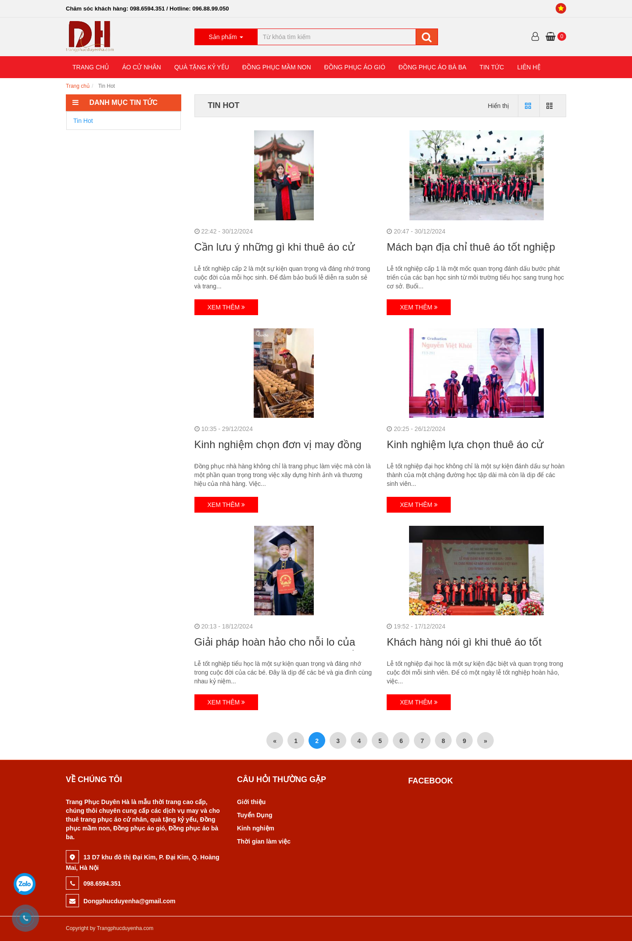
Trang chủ (78, 86)
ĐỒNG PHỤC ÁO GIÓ (354, 67)
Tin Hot (83, 120)
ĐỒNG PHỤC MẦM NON (276, 67)
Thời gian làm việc (264, 841)
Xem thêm (226, 307)
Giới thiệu (251, 801)
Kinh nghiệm (255, 828)
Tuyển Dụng (255, 815)
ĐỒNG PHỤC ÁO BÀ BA (433, 67)
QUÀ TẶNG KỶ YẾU (201, 67)
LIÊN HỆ (528, 67)
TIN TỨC (492, 67)
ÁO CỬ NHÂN (141, 67)
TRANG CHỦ (90, 67)
